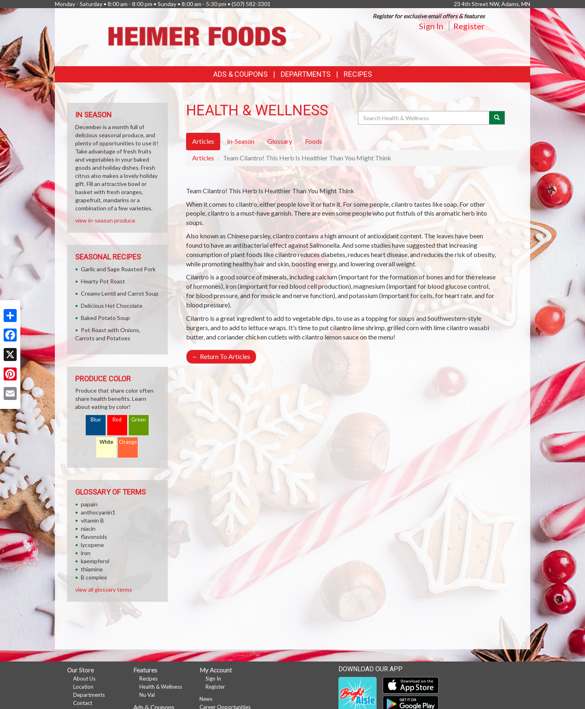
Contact (82, 703)
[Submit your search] (497, 118)
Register (469, 26)
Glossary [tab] (279, 141)
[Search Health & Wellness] (424, 118)
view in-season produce (105, 220)
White (106, 442)
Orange (128, 442)
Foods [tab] (313, 141)
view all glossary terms (103, 589)
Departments (89, 695)
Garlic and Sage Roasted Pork (118, 269)
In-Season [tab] (240, 141)
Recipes (358, 74)
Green (138, 420)
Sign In (431, 26)
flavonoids (94, 536)
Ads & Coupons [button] (240, 74)
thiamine (92, 569)
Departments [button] (306, 74)
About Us (84, 678)
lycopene (92, 544)
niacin (88, 528)
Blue (96, 420)
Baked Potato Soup (105, 317)
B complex (94, 577)
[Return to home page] (197, 36)
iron (86, 552)
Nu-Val (147, 695)
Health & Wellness (160, 686)
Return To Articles (221, 356)
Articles (203, 158)
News (205, 699)
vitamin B (92, 520)
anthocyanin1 (98, 512)
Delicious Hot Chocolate (112, 305)
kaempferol (95, 561)
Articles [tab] (203, 141)
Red (117, 420)
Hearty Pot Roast (103, 281)
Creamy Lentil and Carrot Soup (119, 293)
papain (89, 504)
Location (83, 686)
